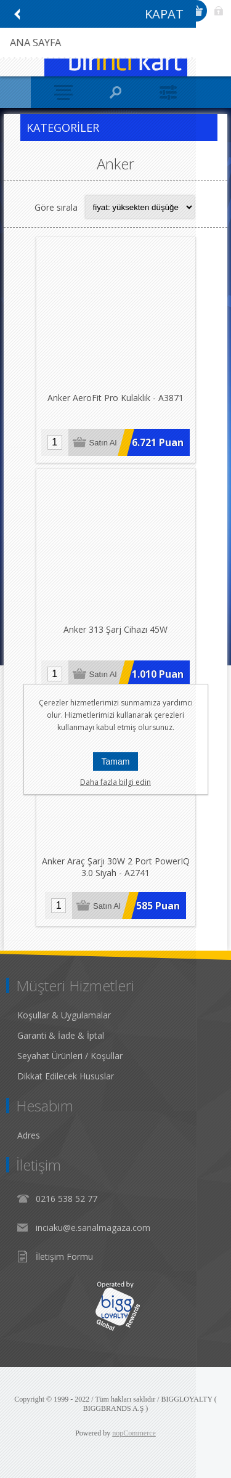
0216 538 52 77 (66, 1198)
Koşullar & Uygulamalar (64, 1015)
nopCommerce (134, 1433)
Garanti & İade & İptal (60, 1035)
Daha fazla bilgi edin (115, 782)
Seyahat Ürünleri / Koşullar (70, 1056)
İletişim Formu (64, 1256)
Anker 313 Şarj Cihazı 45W (115, 629)
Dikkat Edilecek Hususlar (65, 1076)
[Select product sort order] (140, 207)
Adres (28, 1135)
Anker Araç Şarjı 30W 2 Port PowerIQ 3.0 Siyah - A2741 (116, 867)
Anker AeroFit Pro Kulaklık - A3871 (115, 398)
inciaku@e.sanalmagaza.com (93, 1227)
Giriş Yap (219, 11)
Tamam (116, 761)
